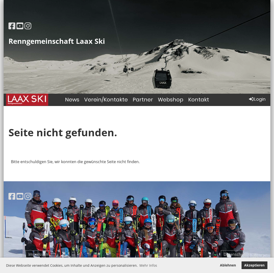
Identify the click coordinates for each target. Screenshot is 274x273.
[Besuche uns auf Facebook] (11, 26)
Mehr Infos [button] (148, 265)
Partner (143, 99)
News (72, 99)
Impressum (38, 254)
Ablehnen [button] (228, 265)
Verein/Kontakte (106, 99)
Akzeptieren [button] (254, 265)
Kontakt (198, 99)
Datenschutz (235, 254)
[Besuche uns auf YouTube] (19, 26)
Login (257, 99)
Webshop (170, 99)
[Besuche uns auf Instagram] (27, 26)
